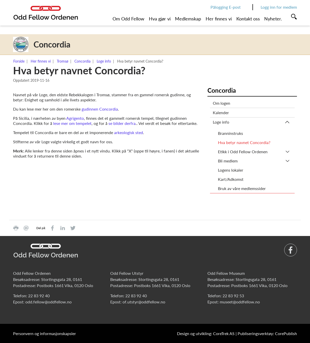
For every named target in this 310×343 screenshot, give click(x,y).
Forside (19, 61)
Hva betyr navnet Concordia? (244, 142)
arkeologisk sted (128, 132)
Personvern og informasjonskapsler (44, 333)
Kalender (221, 112)
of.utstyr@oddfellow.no (144, 301)
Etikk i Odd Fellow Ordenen (243, 151)
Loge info (104, 61)
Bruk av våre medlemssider (242, 188)
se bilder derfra (122, 123)
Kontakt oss (248, 18)
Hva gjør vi (160, 18)
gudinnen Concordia (100, 109)
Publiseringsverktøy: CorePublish (267, 333)
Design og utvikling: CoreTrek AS (206, 333)
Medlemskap (188, 18)
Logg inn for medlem (279, 7)
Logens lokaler (230, 170)
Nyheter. (273, 18)
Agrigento (75, 118)
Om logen (221, 103)
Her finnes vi (219, 18)
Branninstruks (230, 133)
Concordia (82, 61)
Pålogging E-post (226, 7)
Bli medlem (228, 160)
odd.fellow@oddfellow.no (48, 301)
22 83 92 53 (233, 295)
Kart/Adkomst (230, 179)
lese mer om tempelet (72, 123)
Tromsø (62, 61)
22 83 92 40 (39, 295)
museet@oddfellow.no (240, 301)
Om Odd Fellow (128, 18)
